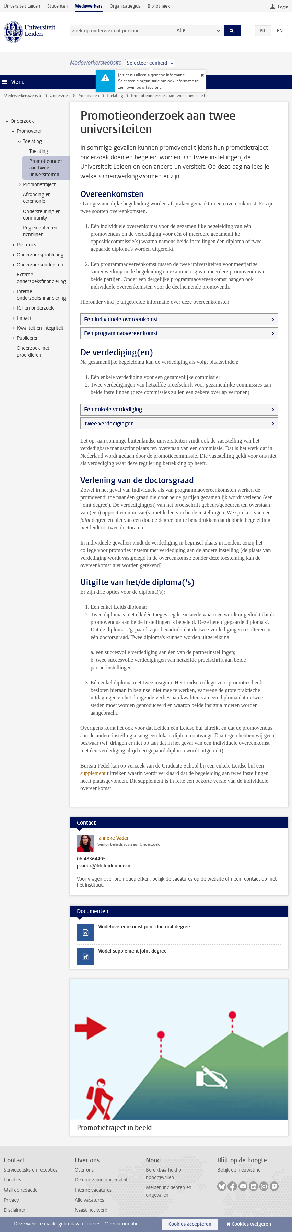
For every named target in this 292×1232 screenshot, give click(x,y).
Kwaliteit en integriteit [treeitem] (36, 328)
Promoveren (88, 95)
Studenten (57, 6)
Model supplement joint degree (132, 951)
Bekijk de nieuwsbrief (239, 1170)
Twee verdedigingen (109, 423)
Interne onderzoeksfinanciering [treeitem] (38, 294)
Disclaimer (14, 1210)
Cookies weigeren (251, 1224)
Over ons (84, 1170)
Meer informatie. (122, 1224)
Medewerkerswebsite (23, 95)
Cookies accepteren (189, 1224)
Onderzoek (60, 95)
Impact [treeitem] (21, 318)
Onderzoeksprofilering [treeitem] (36, 254)
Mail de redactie (20, 1190)
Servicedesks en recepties (30, 1170)
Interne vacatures (93, 1190)
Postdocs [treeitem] (23, 245)
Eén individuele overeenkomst (121, 319)
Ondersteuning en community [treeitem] (42, 214)
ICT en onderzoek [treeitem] (32, 308)
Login (283, 7)
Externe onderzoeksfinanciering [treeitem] (41, 277)
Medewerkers (89, 6)
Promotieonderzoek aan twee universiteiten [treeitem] (49, 168)
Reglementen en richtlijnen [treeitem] (40, 231)
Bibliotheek (159, 6)
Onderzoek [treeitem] (19, 121)
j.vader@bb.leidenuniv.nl (104, 866)
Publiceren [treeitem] (24, 338)
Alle (181, 30)
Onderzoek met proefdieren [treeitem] (33, 351)
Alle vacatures (89, 1200)
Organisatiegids (125, 6)
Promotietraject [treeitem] (36, 184)
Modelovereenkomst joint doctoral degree (143, 926)
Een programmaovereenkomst (121, 333)
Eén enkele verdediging (113, 409)
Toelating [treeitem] (29, 141)
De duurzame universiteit (101, 1180)
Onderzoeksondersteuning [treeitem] (40, 264)
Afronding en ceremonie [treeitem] (37, 197)
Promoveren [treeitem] (26, 131)
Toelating (115, 95)
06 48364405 (91, 859)
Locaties (12, 1180)
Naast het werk (91, 1210)
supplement (93, 773)
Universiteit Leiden (22, 6)
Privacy (11, 1200)
